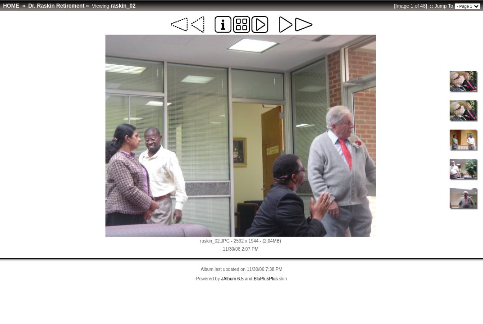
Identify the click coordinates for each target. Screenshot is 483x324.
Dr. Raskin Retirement (56, 6)
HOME (11, 6)
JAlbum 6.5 (232, 278)
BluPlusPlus (266, 278)
